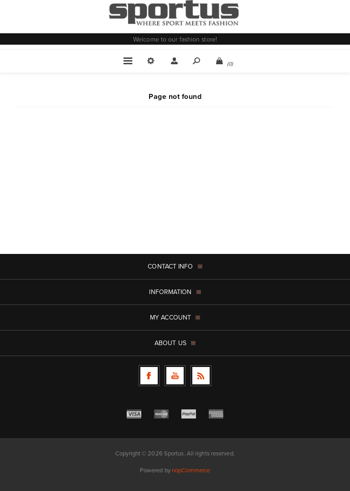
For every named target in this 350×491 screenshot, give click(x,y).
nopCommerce (191, 470)
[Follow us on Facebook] (149, 375)
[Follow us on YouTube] (175, 375)
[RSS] (201, 375)
